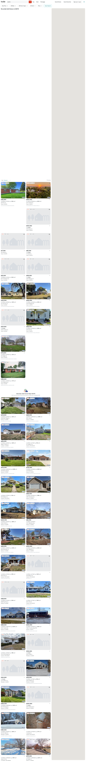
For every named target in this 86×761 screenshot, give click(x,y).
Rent (37, 1)
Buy (33, 1)
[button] (30, 2)
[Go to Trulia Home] (4, 2)
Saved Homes (58, 1)
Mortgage (42, 1)
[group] (13, 190)
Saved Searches (67, 1)
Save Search (48, 5)
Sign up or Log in (77, 1)
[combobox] (19, 2)
